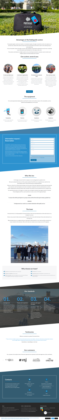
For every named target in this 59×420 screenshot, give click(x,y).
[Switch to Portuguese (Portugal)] (31, 7)
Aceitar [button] (53, 418)
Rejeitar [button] (56, 418)
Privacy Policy (42, 157)
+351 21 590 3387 (8, 1)
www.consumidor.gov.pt (32, 411)
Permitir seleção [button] (48, 418)
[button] (3, 360)
